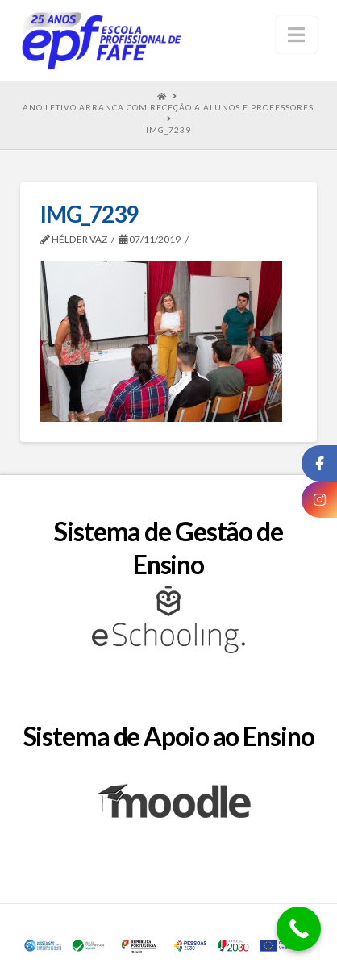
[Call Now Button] (299, 929)
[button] (296, 34)
